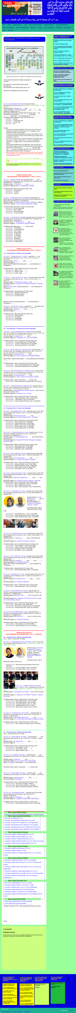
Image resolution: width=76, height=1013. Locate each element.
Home (4, 24)
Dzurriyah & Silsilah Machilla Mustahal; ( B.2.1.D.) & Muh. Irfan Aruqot (24, 841)
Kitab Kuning (59, 27)
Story (4, 30)
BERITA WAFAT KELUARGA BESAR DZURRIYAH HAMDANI (66, 264)
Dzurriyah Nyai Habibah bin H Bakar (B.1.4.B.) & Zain (20, 820)
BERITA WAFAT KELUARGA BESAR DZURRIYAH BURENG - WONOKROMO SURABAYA (66, 213)
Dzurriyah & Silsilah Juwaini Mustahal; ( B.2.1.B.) (18, 836)
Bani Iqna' (40, 27)
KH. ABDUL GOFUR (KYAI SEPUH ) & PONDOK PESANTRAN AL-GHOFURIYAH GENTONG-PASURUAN (66, 282)
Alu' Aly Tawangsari (49, 27)
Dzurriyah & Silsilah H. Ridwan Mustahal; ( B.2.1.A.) (19, 834)
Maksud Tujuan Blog (7, 1011)
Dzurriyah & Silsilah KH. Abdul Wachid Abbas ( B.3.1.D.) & (21, 871)
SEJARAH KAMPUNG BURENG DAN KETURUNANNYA (66, 256)
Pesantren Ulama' (17, 24)
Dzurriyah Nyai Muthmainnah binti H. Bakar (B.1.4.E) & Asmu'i (22, 827)
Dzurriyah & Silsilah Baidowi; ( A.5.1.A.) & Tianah (18, 883)
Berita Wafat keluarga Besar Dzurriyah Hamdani (18, 901)
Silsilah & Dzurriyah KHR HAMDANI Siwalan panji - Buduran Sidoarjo (24, 814)
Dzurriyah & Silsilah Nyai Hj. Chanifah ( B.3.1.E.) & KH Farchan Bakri (24, 873)
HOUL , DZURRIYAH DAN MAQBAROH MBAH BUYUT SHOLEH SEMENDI (65, 249)
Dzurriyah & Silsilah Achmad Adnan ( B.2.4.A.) (18, 848)
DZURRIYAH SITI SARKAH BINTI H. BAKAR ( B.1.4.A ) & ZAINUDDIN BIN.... (22, 39)
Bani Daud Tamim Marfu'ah (22, 27)
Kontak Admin (27, 1011)
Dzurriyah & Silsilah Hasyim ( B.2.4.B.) (15, 850)
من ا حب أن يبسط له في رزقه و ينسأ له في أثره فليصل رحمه (31, 19)
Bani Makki (33, 27)
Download (10, 30)
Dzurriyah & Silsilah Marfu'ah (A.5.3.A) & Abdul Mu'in (19, 889)
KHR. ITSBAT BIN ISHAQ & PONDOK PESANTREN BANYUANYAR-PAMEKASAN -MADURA (66, 240)
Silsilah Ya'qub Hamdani (8, 27)
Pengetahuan (67, 27)
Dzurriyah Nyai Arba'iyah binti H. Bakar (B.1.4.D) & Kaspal (21, 825)
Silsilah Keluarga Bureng (35, 24)
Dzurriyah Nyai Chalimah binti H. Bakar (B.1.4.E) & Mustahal (22, 829)
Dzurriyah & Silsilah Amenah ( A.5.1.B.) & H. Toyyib (19, 885)
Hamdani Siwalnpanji (49, 24)
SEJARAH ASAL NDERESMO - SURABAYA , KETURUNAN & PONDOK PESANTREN (66, 221)
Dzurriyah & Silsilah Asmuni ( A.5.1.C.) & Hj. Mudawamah (21, 887)
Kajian (25, 24)
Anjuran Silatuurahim (18, 1011)
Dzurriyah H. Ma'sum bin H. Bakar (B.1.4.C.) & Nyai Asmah (21, 822)
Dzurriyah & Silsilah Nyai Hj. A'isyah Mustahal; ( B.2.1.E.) (21, 843)
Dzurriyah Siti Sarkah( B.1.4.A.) (14, 818)
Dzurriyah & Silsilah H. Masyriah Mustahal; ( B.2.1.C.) (20, 838)
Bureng (9, 24)
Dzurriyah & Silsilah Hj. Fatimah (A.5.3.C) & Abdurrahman (21, 891)
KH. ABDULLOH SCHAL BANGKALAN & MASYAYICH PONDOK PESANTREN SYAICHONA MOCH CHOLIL (65, 230)
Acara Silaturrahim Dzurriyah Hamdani (15, 903)
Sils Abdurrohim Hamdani (62, 24)
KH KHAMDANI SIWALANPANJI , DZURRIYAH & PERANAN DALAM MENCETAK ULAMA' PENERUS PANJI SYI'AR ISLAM (66, 273)
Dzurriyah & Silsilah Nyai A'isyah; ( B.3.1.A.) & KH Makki (20, 860)
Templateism (71, 1010)
